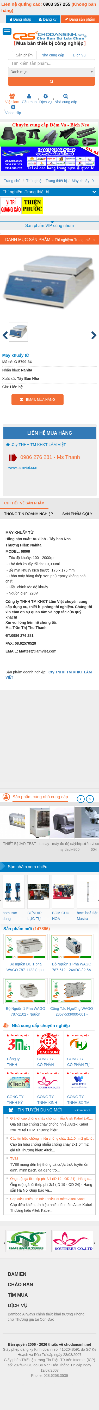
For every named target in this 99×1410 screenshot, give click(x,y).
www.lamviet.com (23, 467)
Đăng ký (47, 19)
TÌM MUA (18, 1295)
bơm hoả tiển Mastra (87, 916)
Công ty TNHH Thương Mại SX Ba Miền (17, 1062)
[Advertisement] (49, 739)
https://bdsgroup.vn (42, 1383)
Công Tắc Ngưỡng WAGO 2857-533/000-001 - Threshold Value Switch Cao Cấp (71, 1011)
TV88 (14, 1159)
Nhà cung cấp (65, 99)
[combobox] (52, 71)
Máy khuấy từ (83, 181)
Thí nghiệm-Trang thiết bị (46, 181)
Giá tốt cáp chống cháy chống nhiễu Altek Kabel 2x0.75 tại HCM (52, 1118)
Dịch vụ (45, 99)
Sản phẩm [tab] (24, 55)
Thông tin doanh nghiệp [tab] (28, 514)
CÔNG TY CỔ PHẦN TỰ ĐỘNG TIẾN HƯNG (78, 1062)
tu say (44, 844)
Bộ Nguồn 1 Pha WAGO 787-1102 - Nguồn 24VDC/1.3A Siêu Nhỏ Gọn (25, 1011)
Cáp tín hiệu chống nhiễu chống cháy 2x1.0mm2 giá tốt (52, 1138)
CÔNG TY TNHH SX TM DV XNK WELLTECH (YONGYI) (78, 1100)
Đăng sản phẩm (80, 19)
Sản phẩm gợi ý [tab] (77, 514)
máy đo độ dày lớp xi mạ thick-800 (69, 847)
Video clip (13, 109)
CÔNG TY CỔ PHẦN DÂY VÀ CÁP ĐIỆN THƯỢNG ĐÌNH (48, 1062)
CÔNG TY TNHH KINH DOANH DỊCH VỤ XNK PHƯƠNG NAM (47, 1100)
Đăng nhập (20, 19)
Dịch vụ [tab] (79, 55)
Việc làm (12, 99)
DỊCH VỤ (17, 1305)
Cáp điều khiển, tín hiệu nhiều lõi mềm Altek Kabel (47, 1199)
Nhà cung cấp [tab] (52, 55)
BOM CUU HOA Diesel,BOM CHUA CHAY (62, 916)
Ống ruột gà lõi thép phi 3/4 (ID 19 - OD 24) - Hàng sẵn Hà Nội (52, 1179)
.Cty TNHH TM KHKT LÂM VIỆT (36, 444)
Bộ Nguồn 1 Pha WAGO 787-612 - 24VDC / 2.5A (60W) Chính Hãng (71, 967)
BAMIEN (17, 1274)
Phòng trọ (16, 1383)
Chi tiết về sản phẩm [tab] (24, 503)
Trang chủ (12, 181)
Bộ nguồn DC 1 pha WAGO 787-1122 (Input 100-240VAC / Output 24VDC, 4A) (26, 967)
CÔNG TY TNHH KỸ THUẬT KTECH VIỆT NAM (17, 1100)
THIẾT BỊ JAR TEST (19, 844)
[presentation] (81, 799)
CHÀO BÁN (20, 1284)
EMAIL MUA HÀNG (37, 399)
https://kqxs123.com (74, 1383)
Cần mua (29, 99)
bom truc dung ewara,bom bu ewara (12, 916)
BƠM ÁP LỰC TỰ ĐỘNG (34, 916)
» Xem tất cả (82, 1110)
